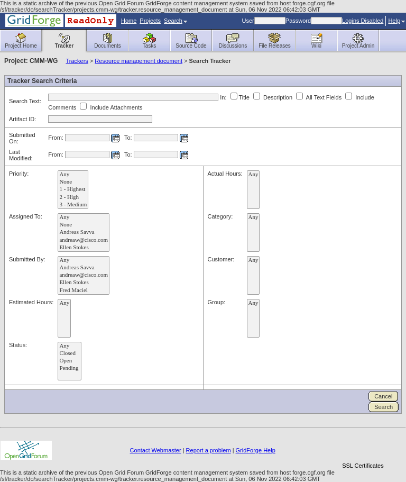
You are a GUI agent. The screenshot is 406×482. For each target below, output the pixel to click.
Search (175, 20)
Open (69, 361)
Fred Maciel (83, 290)
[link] (362, 447)
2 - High (73, 197)
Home (128, 20)
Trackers (77, 61)
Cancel (383, 396)
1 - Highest (73, 189)
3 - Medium (73, 204)
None (73, 182)
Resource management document (138, 61)
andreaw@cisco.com (83, 240)
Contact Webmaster (155, 450)
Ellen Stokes (83, 247)
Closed (69, 353)
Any (73, 174)
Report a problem (208, 450)
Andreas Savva (83, 232)
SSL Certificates (362, 465)
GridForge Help (255, 450)
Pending (69, 368)
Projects (150, 20)
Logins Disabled (362, 20)
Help (396, 20)
